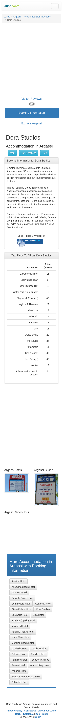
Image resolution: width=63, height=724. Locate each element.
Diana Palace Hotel (21, 609)
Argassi (17, 16)
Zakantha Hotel (19, 682)
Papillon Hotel (38, 654)
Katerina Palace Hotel (23, 631)
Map (12, 153)
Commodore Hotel (21, 603)
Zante (7, 16)
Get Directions (28, 153)
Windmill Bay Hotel (39, 665)
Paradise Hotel (19, 659)
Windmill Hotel (19, 671)
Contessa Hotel (43, 603)
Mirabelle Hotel (19, 648)
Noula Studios (39, 648)
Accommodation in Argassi (37, 16)
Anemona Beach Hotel (23, 587)
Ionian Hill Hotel (20, 626)
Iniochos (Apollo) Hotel (23, 620)
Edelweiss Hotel (20, 615)
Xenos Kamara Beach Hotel (26, 676)
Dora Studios (43, 609)
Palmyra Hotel (19, 654)
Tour (44, 153)
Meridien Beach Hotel (23, 643)
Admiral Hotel (18, 581)
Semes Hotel (18, 665)
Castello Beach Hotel (22, 598)
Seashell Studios (40, 659)
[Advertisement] (31, 57)
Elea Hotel (38, 615)
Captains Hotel (19, 592)
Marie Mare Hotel (20, 637)
